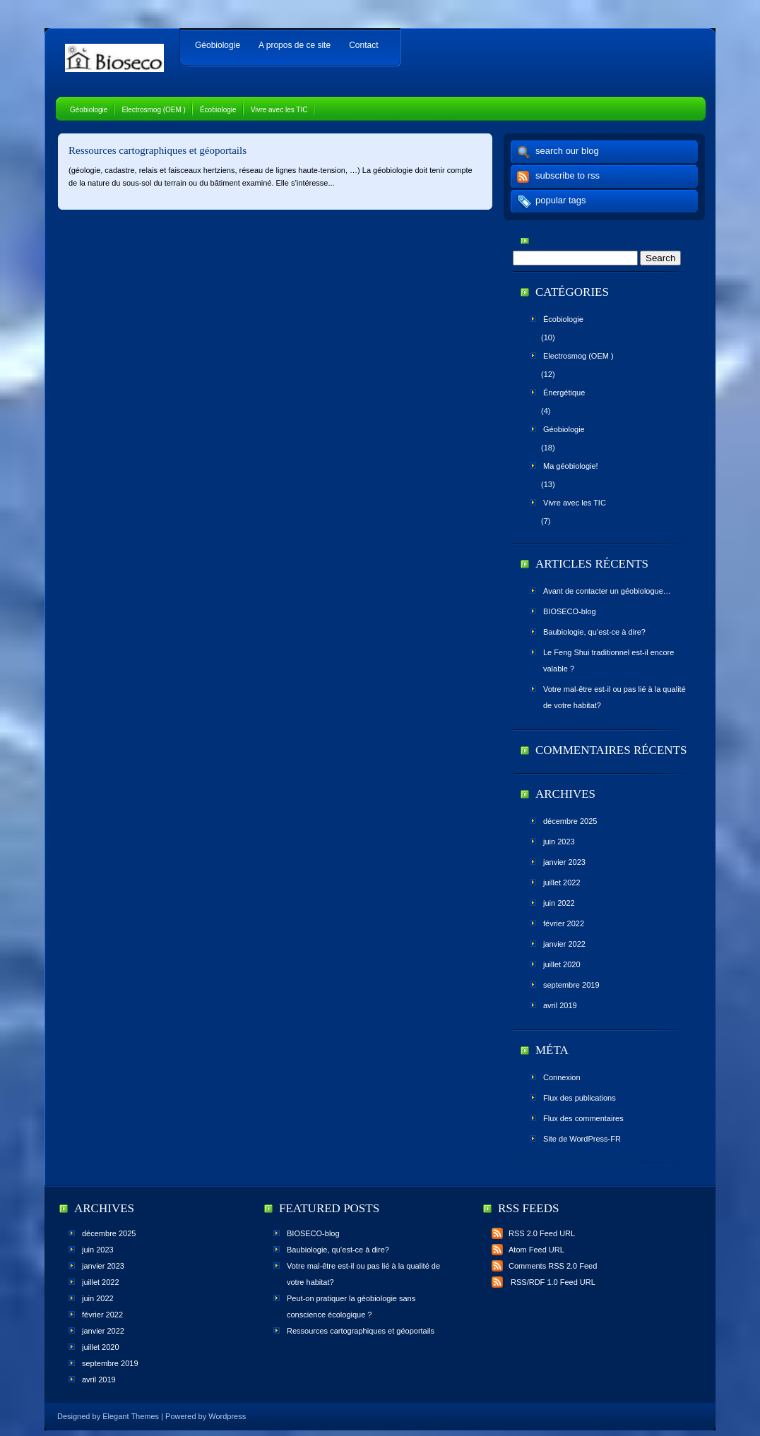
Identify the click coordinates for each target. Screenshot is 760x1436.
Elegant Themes (130, 1416)
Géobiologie (217, 45)
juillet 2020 (562, 964)
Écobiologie (218, 110)
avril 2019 (560, 1005)
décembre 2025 (570, 821)
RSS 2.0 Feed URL (533, 1233)
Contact (363, 45)
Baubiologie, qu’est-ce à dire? (594, 632)
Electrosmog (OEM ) (153, 110)
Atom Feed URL (528, 1249)
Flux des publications (579, 1098)
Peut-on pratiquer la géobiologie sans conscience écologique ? (351, 1306)
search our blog (567, 150)
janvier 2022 (564, 944)
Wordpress (227, 1416)
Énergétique (564, 392)
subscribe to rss (567, 175)
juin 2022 (559, 903)
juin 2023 (559, 841)
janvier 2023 (564, 862)
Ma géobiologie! (570, 466)
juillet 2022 (562, 882)
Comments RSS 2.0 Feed (544, 1266)
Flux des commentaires (583, 1118)
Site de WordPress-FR (582, 1139)
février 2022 (563, 923)
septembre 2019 (571, 985)
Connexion (562, 1077)
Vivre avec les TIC (279, 110)
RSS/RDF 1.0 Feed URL (543, 1282)
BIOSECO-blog (569, 611)
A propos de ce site (295, 45)
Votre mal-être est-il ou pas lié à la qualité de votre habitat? (614, 697)
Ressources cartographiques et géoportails (158, 150)
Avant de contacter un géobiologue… (607, 591)
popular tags (560, 200)
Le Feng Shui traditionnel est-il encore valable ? (608, 660)
